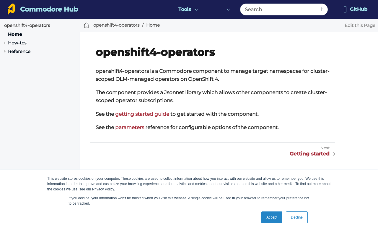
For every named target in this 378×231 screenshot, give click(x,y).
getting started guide (142, 114)
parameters (129, 127)
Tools (184, 9)
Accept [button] (271, 217)
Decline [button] (297, 217)
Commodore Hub (49, 9)
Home (15, 34)
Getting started (310, 154)
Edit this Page (360, 25)
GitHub (355, 9)
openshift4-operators (27, 25)
